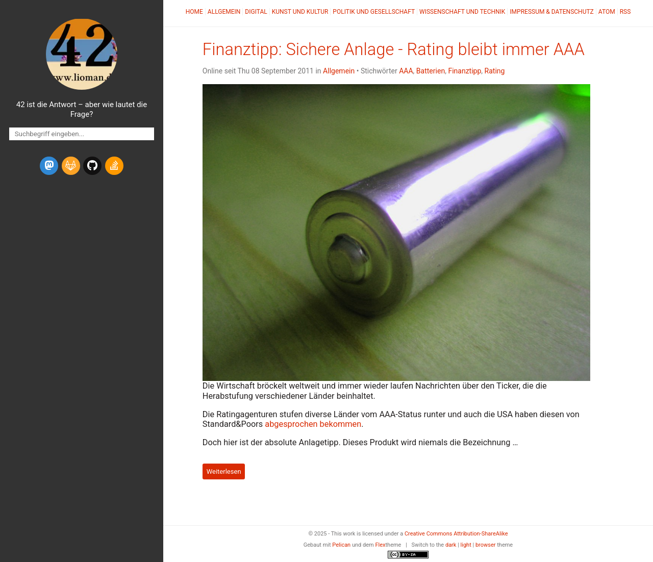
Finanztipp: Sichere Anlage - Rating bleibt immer (394, 49)
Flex (380, 545)
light (466, 545)
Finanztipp (464, 71)
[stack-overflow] (114, 166)
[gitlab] (71, 166)
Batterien (430, 71)
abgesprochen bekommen (313, 424)
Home (194, 11)
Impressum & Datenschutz (551, 11)
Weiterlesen (224, 471)
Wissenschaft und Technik (462, 11)
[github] (92, 166)
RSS (625, 11)
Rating (495, 71)
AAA (406, 71)
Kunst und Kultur (300, 11)
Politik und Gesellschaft (374, 11)
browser (485, 545)
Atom (606, 11)
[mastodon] (49, 166)
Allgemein (224, 11)
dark (451, 545)
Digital (256, 11)
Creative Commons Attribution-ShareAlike (456, 533)
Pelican (341, 545)
